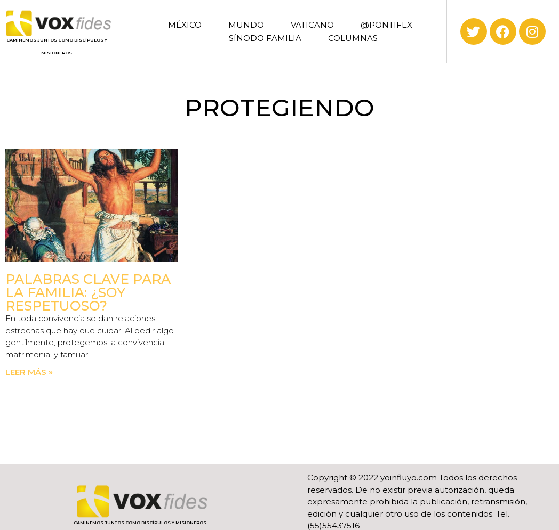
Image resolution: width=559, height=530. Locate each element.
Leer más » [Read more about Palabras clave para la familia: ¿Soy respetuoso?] (29, 372)
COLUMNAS (353, 38)
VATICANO (312, 25)
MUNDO (246, 25)
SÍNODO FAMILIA (265, 38)
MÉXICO (185, 25)
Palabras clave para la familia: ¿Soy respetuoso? (88, 292)
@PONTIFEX (386, 25)
